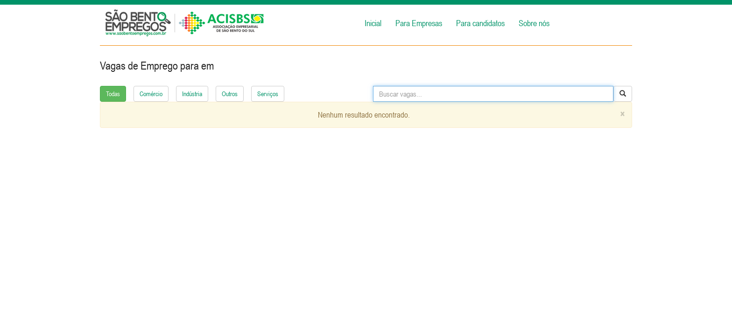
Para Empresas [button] (418, 23)
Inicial (373, 23)
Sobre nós (534, 23)
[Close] (622, 114)
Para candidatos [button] (480, 23)
